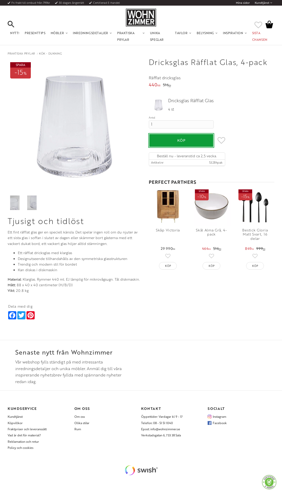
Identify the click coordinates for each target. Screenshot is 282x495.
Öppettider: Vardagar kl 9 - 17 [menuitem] (162, 416)
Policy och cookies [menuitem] (20, 447)
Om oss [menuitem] (79, 416)
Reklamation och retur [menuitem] (23, 441)
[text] (154, 85)
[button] (15, 24)
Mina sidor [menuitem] (243, 3)
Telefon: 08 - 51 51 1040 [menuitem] (157, 423)
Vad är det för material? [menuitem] (24, 435)
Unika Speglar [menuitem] (157, 36)
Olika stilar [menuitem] (81, 423)
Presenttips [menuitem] (35, 33)
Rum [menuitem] (77, 429)
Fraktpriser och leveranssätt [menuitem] (27, 429)
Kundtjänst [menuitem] (262, 3)
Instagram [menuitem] (219, 416)
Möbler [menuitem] (57, 33)
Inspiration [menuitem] (233, 33)
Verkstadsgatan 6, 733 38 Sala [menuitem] (161, 435)
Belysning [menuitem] (205, 33)
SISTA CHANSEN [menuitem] (259, 36)
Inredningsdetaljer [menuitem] (90, 33)
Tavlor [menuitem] (181, 33)
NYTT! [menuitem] (15, 33)
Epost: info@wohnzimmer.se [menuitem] (160, 429)
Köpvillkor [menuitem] (15, 423)
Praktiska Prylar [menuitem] (126, 36)
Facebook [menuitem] (220, 423)
